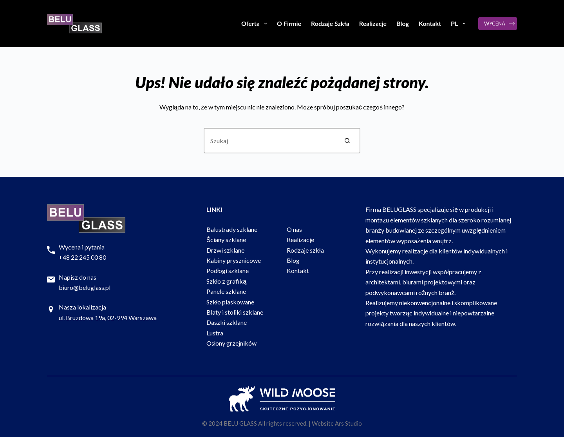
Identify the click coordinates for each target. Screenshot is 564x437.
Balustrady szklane (231, 229)
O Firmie (289, 23)
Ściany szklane (226, 239)
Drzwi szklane (225, 250)
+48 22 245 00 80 (82, 257)
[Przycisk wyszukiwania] (347, 140)
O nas (294, 229)
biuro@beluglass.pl (84, 287)
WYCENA (494, 23)
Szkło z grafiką (226, 281)
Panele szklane (226, 291)
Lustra (214, 333)
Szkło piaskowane (230, 302)
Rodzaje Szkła (330, 23)
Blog (402, 23)
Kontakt (430, 23)
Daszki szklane (226, 322)
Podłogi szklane (227, 270)
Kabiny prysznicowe (233, 260)
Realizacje (373, 23)
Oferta (255, 23)
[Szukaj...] (269, 140)
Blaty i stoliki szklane (234, 312)
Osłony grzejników (231, 343)
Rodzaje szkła (305, 250)
